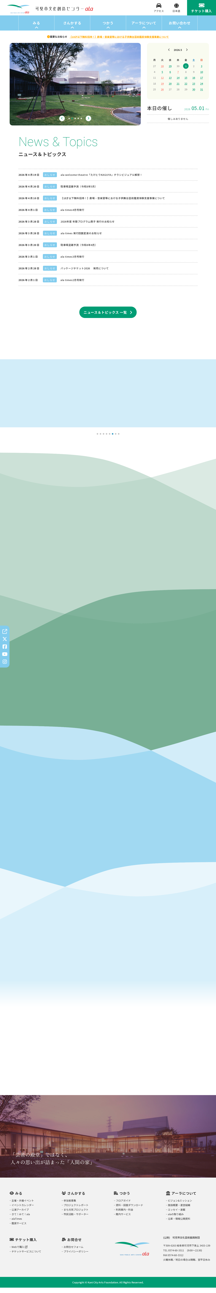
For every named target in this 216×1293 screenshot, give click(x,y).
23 (193, 88)
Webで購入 (19, 1252)
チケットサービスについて (26, 1256)
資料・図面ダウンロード (129, 1210)
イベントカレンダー (23, 1210)
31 (201, 94)
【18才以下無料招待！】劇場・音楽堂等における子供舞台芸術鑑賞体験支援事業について (113, 203)
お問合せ (74, 1245)
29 (170, 71)
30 (193, 94)
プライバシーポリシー (76, 1256)
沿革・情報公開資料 (179, 1224)
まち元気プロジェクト (76, 1215)
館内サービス (123, 1219)
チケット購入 (26, 1245)
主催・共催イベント (23, 1206)
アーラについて (143, 28)
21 (178, 88)
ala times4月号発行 (72, 215)
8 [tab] (118, 439)
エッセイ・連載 (176, 1215)
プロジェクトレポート (76, 1210)
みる (36, 28)
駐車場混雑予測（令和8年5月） (79, 191)
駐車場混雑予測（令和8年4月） (79, 250)
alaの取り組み (176, 1219)
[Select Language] (176, 13)
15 (185, 83)
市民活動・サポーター (76, 1219)
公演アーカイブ (20, 1215)
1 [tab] (69, 124)
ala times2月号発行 (72, 285)
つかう (108, 28)
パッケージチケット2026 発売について (85, 273)
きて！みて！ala (21, 1219)
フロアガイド (123, 1206)
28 (162, 71)
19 (162, 88)
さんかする (72, 28)
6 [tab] (112, 439)
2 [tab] (72, 124)
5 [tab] (81, 124)
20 (170, 88)
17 (201, 83)
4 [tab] (78, 124)
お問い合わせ (180, 28)
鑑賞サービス (19, 1228)
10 (201, 77)
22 (185, 88)
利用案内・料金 (124, 1215)
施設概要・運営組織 (179, 1210)
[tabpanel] (75, 89)
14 (178, 83)
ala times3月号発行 (72, 262)
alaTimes (17, 1224)
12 (162, 83)
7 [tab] (115, 439)
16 (193, 83)
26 (162, 94)
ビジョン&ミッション (180, 1206)
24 (201, 88)
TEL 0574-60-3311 (173, 1255)
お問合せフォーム (73, 1252)
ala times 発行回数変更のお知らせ (81, 238)
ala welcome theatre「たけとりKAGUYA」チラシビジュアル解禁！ (101, 180)
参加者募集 (70, 1206)
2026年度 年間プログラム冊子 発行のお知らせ (88, 226)
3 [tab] (75, 124)
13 (170, 83)
